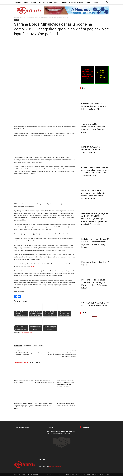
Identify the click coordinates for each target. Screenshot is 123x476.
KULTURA (64, 2)
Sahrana (35, 345)
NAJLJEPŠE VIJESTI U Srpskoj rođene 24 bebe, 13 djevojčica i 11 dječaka (28, 354)
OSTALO (95, 2)
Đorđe (32, 266)
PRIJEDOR (18, 2)
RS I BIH (25, 2)
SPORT (88, 2)
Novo (83, 88)
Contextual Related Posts (26, 332)
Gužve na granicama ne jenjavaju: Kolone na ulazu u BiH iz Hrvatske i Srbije (93, 106)
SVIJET (56, 2)
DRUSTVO (22, 17)
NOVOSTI (33, 2)
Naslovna (16, 17)
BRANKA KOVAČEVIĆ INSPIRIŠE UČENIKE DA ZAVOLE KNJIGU (91, 149)
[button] (107, 2)
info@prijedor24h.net (55, 466)
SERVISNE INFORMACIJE (76, 2)
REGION (49, 2)
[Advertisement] (45, 52)
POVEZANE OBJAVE (21, 362)
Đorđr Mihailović (27, 345)
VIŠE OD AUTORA (35, 362)
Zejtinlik (41, 345)
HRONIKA (42, 2)
